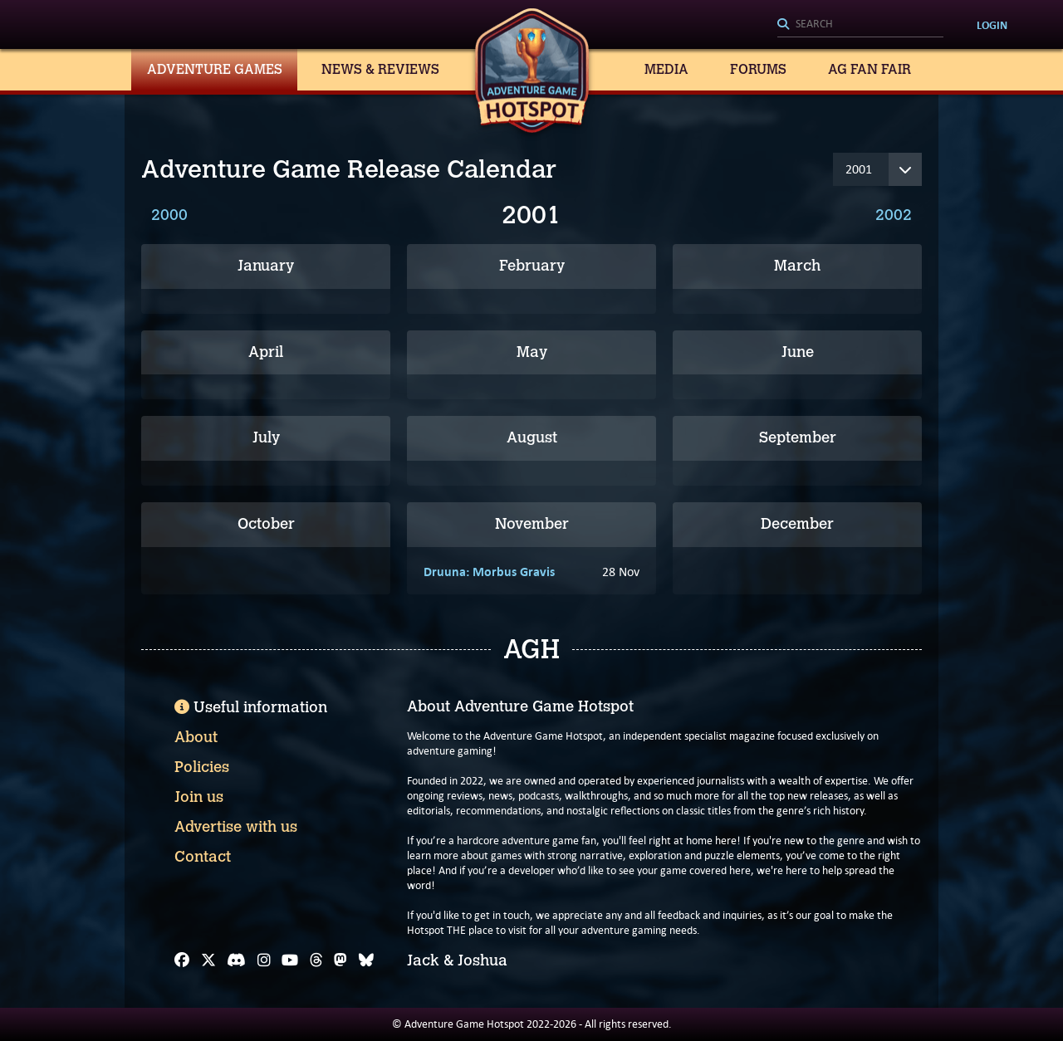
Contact (202, 857)
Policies (201, 767)
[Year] (877, 169)
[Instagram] (264, 960)
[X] (208, 960)
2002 (893, 215)
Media (666, 69)
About (196, 737)
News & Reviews (380, 69)
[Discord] (236, 960)
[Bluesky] (366, 960)
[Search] (860, 24)
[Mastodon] (340, 960)
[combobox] (860, 24)
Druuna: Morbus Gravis (489, 571)
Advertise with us (235, 827)
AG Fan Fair (869, 69)
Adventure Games (214, 69)
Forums (758, 69)
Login (992, 24)
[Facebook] (181, 960)
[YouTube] (290, 960)
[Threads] (316, 960)
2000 (169, 215)
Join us (198, 797)
